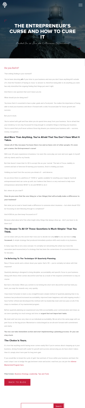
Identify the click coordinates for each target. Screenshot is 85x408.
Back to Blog (17, 382)
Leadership (33, 374)
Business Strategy (21, 374)
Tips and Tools (43, 374)
